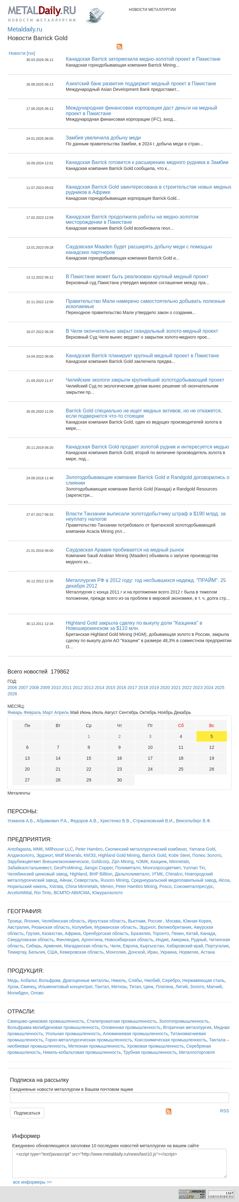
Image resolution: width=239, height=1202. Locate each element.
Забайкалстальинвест (29, 867)
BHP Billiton (100, 873)
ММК (38, 849)
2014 (99, 687)
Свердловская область (30, 939)
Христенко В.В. (115, 820)
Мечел (106, 886)
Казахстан (52, 933)
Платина (164, 986)
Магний (214, 986)
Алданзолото (20, 855)
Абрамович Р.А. (52, 820)
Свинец (28, 986)
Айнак (66, 880)
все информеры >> (32, 1182)
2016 (121, 687)
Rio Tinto (42, 892)
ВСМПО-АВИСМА (72, 892)
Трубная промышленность (150, 1052)
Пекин (177, 933)
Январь (14, 712)
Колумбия (82, 927)
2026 (12, 693)
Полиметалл (127, 867)
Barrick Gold (154, 855)
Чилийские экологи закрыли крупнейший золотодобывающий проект (145, 380)
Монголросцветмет (161, 867)
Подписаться (27, 1112)
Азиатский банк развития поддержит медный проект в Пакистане (141, 83)
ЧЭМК (142, 861)
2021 (176, 687)
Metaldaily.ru (24, 29)
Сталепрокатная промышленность (122, 1021)
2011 (67, 687)
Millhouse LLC (59, 849)
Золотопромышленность (184, 1021)
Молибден (17, 992)
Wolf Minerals (68, 855)
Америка (180, 939)
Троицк (14, 920)
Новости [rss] (22, 53)
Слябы (135, 980)
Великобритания (174, 927)
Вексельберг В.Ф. (193, 820)
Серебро (171, 980)
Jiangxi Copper (98, 867)
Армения (53, 945)
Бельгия (37, 952)
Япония (31, 920)
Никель (118, 980)
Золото (197, 986)
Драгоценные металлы (86, 980)
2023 (198, 687)
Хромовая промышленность (155, 1046)
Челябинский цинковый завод (37, 873)
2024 (208, 687)
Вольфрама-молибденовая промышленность (53, 1027)
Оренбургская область (106, 933)
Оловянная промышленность (131, 1027)
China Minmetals (81, 886)
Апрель (61, 712)
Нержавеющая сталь (203, 980)
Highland (78, 873)
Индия (162, 939)
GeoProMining (68, 867)
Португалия (217, 945)
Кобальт (29, 980)
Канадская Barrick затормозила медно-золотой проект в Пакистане (143, 59)
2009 (45, 687)
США (52, 952)
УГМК (157, 873)
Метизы (119, 986)
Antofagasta (19, 849)
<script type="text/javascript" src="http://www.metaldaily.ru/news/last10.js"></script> (119, 1163)
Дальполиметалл (132, 873)
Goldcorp (100, 861)
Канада (207, 933)
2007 (23, 687)
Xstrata (56, 886)
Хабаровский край (184, 945)
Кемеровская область (82, 952)
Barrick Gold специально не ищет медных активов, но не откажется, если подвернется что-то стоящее (144, 413)
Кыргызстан (152, 945)
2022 (187, 687)
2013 (88, 687)
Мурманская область (115, 927)
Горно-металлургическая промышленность (88, 1039)
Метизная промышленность (96, 1046)
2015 (110, 687)
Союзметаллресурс (193, 886)
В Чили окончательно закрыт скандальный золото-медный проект (142, 331)
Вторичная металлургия (187, 1027)
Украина (168, 952)
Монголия (116, 952)
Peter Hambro (88, 849)
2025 (219, 687)
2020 (165, 687)
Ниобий (152, 980)
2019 (154, 687)
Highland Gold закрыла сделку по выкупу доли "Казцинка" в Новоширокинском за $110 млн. (134, 625)
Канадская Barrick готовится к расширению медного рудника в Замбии (147, 162)
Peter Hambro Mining (136, 886)
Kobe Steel (179, 855)
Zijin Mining (122, 861)
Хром (12, 986)
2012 (77, 687)
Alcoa (223, 880)
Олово (37, 992)
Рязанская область (50, 927)
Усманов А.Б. (20, 820)
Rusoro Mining (115, 880)
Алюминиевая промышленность (135, 1033)
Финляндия (67, 939)
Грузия (33, 933)
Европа (130, 945)
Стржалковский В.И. (153, 820)
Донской (136, 952)
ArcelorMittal (19, 892)
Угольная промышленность (73, 1033)
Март (48, 712)
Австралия (18, 927)
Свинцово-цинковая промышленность (45, 1021)
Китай (192, 933)
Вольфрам (49, 980)
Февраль (32, 712)
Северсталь (86, 880)
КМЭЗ (90, 855)
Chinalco (174, 873)
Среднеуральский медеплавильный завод (173, 880)
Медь (12, 980)
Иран (152, 952)
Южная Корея (197, 920)
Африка (73, 933)
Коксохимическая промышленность (171, 1039)
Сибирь (33, 945)
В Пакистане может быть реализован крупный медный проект (137, 276)
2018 (143, 687)
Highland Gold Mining (119, 855)
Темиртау (16, 952)
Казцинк (159, 861)
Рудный (199, 939)
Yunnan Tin (194, 867)
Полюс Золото (206, 855)
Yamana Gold (202, 849)
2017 (132, 687)
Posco (165, 886)
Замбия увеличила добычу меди (103, 137)
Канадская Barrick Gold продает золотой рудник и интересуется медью (147, 446)
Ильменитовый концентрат (65, 986)
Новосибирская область (129, 939)
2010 (56, 687)
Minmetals (179, 861)
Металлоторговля (196, 1052)
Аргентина (92, 939)
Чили (115, 945)
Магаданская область (86, 945)
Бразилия (140, 933)
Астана (208, 952)
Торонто (161, 933)
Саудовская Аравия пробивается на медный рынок (125, 549)
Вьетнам (136, 920)
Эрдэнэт (44, 855)
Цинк (148, 986)
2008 (34, 687)
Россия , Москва (164, 920)
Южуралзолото (107, 892)
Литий (182, 986)
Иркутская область (107, 920)
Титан (135, 986)
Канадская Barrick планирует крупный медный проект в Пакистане (142, 355)
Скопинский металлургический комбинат (145, 849)
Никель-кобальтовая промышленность (82, 1052)
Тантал (102, 986)
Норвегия (188, 952)
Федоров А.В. (83, 820)
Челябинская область (64, 920)
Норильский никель (27, 886)
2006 (12, 687)
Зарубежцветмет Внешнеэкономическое (48, 861)
